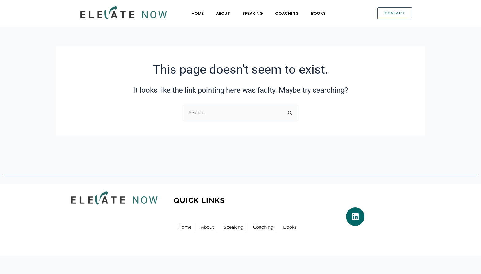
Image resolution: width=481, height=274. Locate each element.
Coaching (287, 13)
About (223, 13)
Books (318, 13)
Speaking (252, 13)
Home (197, 13)
